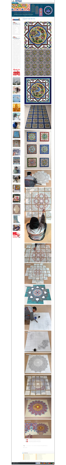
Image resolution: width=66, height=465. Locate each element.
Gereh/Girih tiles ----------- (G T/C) (16, 30)
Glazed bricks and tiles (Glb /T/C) (16, 34)
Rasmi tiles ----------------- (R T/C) (16, 29)
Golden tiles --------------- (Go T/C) (16, 31)
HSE (39, 461)
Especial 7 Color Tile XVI (39, 457)
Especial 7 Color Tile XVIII (39, 458)
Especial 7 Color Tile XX (26, 459)
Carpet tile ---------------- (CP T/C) (16, 32)
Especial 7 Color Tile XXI (39, 459)
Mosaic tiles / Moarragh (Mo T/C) (16, 26)
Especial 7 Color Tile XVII (26, 458)
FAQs (41, 461)
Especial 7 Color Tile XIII (26, 457)
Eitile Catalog (26, 461)
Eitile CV (30, 461)
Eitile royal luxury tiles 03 (26, 456)
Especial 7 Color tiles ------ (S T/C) (17, 25)
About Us (21, 461)
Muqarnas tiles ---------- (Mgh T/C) (16, 27)
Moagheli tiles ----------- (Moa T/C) (16, 28)
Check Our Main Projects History (16, 40)
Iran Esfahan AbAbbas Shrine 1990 (17, 42)
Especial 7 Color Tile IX (39, 456)
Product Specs (37, 461)
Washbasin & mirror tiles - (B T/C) (16, 33)
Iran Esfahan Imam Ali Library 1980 (17, 41)
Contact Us (23, 461)
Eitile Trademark (33, 461)
